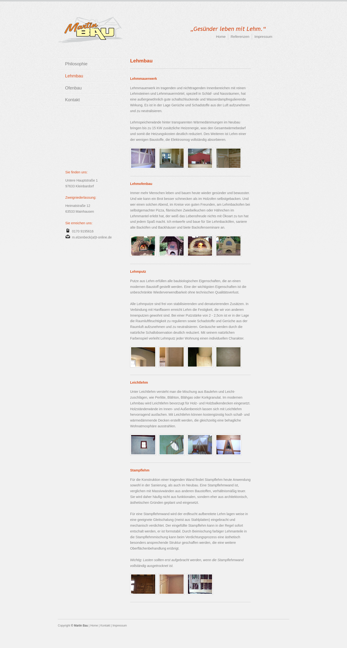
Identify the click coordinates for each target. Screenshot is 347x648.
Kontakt (72, 99)
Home (221, 36)
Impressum (263, 36)
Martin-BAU (90, 30)
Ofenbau (73, 88)
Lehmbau (74, 76)
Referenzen (240, 36)
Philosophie (76, 63)
